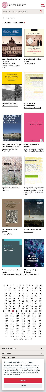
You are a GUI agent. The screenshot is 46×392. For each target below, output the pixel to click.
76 (10, 306)
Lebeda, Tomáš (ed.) (11, 67)
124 (12, 321)
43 (23, 296)
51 (18, 298)
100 (35, 311)
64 (36, 301)
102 (6, 313)
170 (34, 336)
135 (34, 323)
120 (28, 318)
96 (17, 311)
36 (31, 293)
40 (10, 296)
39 (6, 296)
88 (23, 308)
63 (31, 301)
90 (31, 308)
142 (34, 326)
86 (14, 308)
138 (12, 326)
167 (17, 336)
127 (28, 321)
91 (36, 308)
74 (40, 303)
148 (28, 328)
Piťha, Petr (5, 190)
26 (27, 291)
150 (39, 328)
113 (28, 316)
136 (39, 323)
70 (23, 303)
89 (27, 308)
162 (28, 334)
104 (17, 313)
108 (39, 313)
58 (10, 301)
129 (39, 321)
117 (12, 318)
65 (40, 301)
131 (12, 323)
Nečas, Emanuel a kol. (31, 274)
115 (39, 316)
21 (6, 291)
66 (6, 303)
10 (37, 285)
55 (36, 298)
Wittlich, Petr (28, 232)
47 (40, 296)
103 (12, 313)
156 (34, 331)
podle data (7, 23)
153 (17, 331)
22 (10, 291)
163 (34, 334)
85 (10, 308)
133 (23, 323)
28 (36, 291)
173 (21, 339)
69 (18, 303)
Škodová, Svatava (30, 149)
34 (23, 293)
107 (34, 313)
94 (9, 311)
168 (23, 336)
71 (27, 303)
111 (17, 316)
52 (23, 298)
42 (18, 296)
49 (10, 298)
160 (17, 334)
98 (26, 311)
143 (39, 326)
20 (40, 288)
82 (36, 306)
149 (34, 328)
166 (12, 336)
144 (6, 328)
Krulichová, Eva (7, 274)
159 (12, 334)
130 (6, 323)
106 (28, 313)
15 (18, 288)
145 (12, 328)
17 (27, 288)
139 (17, 326)
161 (23, 334)
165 (6, 336)
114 (34, 316)
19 (36, 288)
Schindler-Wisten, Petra (10, 106)
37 (36, 293)
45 (31, 296)
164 (39, 334)
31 (10, 293)
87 (18, 308)
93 (4, 311)
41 (14, 296)
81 (31, 306)
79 (23, 306)
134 (28, 323)
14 (14, 288)
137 (6, 326)
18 (31, 288)
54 (31, 298)
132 (17, 323)
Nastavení (23, 386)
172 (16, 339)
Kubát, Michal (6, 64)
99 (30, 311)
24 (18, 291)
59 (14, 301)
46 (36, 296)
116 (6, 318)
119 (23, 318)
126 (23, 321)
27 (31, 291)
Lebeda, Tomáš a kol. (9, 150)
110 (12, 316)
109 (6, 316)
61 (23, 301)
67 (10, 303)
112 (23, 316)
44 (27, 296)
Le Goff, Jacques (29, 64)
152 (12, 331)
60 (18, 301)
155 (28, 331)
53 (27, 298)
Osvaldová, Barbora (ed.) (32, 108)
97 (22, 311)
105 (23, 313)
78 (18, 306)
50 (14, 298)
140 (23, 326)
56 (40, 298)
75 (6, 306)
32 (14, 293)
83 (40, 306)
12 (6, 288)
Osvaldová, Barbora (30, 190)
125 (17, 321)
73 (36, 303)
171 (39, 336)
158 (6, 334)
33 (18, 293)
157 (39, 331)
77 (14, 306)
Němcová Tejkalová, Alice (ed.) (33, 193)
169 (28, 336)
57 (6, 301)
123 (6, 321)
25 (23, 291)
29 (40, 291)
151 (6, 331)
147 (23, 328)
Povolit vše (23, 380)
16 (23, 288)
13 (10, 288)
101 (41, 311)
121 (34, 318)
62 (27, 301)
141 (28, 326)
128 (34, 321)
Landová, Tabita (7, 234)
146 (17, 328)
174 (27, 339)
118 (17, 318)
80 (27, 306)
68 (14, 303)
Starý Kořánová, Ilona (36, 151)
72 (31, 303)
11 (41, 285)
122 (39, 318)
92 (40, 308)
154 (23, 331)
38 (40, 293)
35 (27, 293)
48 (6, 298)
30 (6, 293)
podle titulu (19, 23)
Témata (4, 18)
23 (14, 291)
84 (6, 308)
